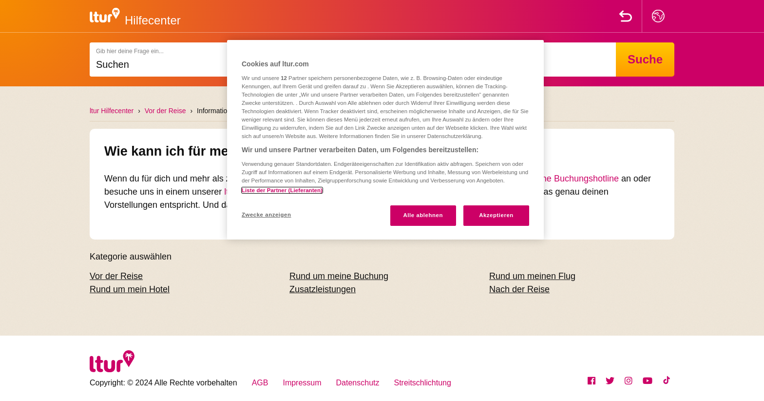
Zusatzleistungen (322, 289)
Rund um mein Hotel (130, 289)
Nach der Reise (519, 289)
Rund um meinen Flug (532, 276)
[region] (385, 140)
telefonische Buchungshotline (562, 178)
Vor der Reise (165, 111)
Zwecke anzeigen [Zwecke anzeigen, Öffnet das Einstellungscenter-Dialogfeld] (266, 215)
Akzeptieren (496, 215)
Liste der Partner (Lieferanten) (282, 190)
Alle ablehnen (423, 215)
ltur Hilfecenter (112, 111)
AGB (260, 383)
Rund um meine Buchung (338, 276)
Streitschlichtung (422, 383)
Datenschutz (358, 383)
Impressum (302, 383)
